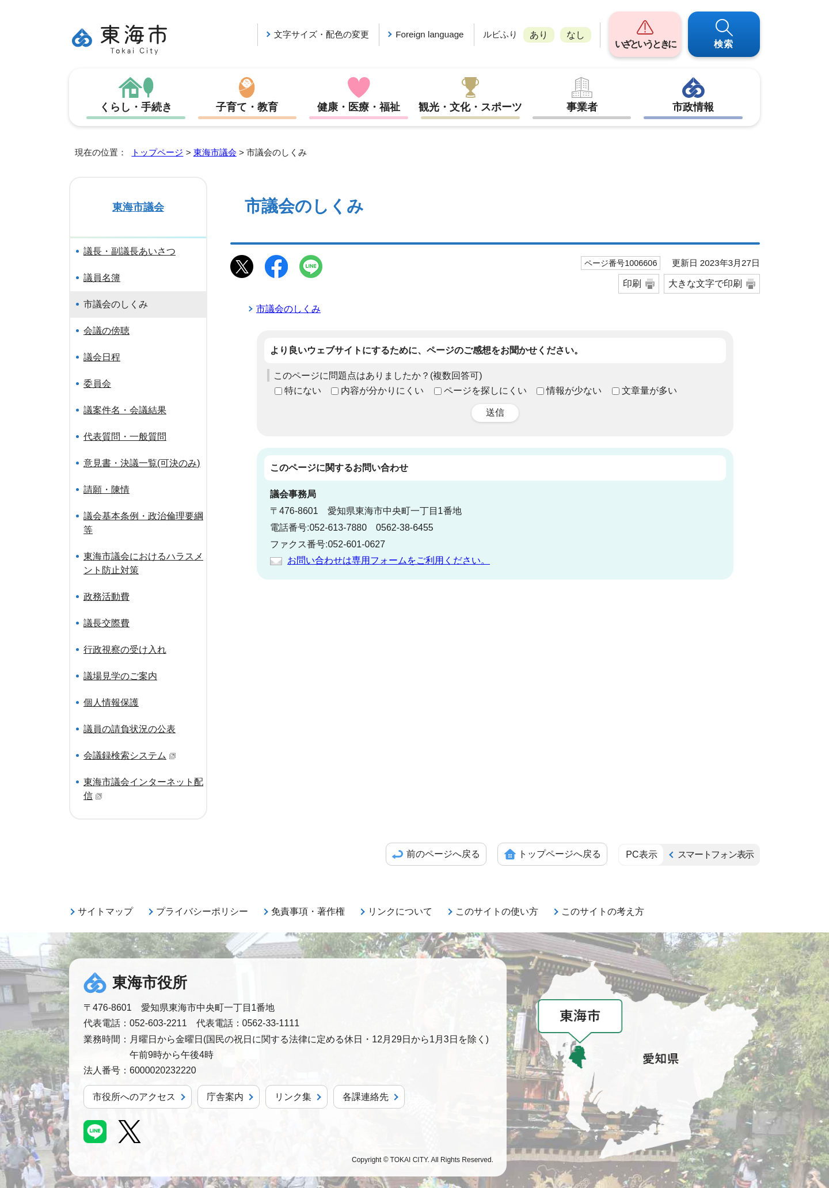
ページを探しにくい (485, 390)
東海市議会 (215, 152)
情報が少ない (574, 390)
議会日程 (101, 357)
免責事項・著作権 (308, 911)
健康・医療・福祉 (358, 107)
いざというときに (645, 44)
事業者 (582, 107)
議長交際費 (106, 623)
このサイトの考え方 (602, 911)
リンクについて (400, 911)
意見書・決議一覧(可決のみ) (141, 463)
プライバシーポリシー (202, 911)
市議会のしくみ (288, 309)
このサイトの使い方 (496, 911)
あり (539, 35)
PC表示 (641, 854)
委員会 (97, 384)
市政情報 (693, 107)
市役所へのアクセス (134, 1097)
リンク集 (293, 1097)
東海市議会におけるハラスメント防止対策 (143, 563)
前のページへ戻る (443, 854)
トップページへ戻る (559, 854)
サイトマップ (105, 911)
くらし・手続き (136, 107)
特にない (302, 390)
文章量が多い (649, 390)
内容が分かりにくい (382, 390)
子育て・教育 (247, 107)
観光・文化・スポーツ (470, 107)
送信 (495, 412)
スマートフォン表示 (716, 854)
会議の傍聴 (106, 331)
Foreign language (429, 34)
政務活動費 (106, 596)
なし (575, 35)
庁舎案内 (225, 1097)
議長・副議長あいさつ (129, 251)
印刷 (632, 283)
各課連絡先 (366, 1097)
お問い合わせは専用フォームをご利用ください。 (388, 560)
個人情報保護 (111, 702)
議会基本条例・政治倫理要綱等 (143, 523)
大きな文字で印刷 (705, 283)
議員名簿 (101, 278)
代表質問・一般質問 (124, 436)
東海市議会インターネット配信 (143, 789)
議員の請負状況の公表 (129, 729)
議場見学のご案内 (120, 676)
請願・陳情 (106, 489)
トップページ (157, 152)
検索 (724, 44)
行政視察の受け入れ (124, 649)
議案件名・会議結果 (124, 410)
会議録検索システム (129, 755)
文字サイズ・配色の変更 (321, 34)
